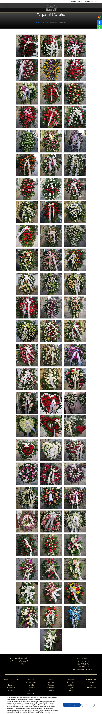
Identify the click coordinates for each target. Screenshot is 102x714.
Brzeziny (11, 685)
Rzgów (70, 687)
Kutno (31, 690)
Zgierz (91, 690)
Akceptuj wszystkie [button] (71, 704)
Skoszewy (71, 690)
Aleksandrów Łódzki (11, 679)
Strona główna (43, 22)
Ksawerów (31, 687)
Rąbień (71, 685)
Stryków (91, 682)
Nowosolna (51, 687)
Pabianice (71, 679)
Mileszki (51, 685)
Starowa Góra (91, 679)
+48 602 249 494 (77, 2)
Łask (51, 679)
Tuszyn (91, 685)
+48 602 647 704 (91, 2)
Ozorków (51, 690)
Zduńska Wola (91, 687)
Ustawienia (88, 704)
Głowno (11, 690)
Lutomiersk (31, 693)
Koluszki (31, 679)
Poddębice (71, 682)
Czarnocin (11, 687)
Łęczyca (51, 682)
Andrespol (11, 682)
